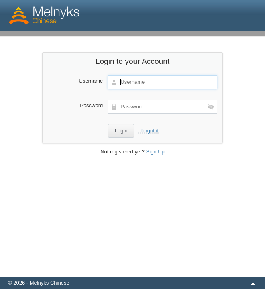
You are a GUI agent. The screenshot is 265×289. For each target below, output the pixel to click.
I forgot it (148, 131)
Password (91, 105)
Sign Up (155, 152)
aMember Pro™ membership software (141, 272)
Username (91, 81)
